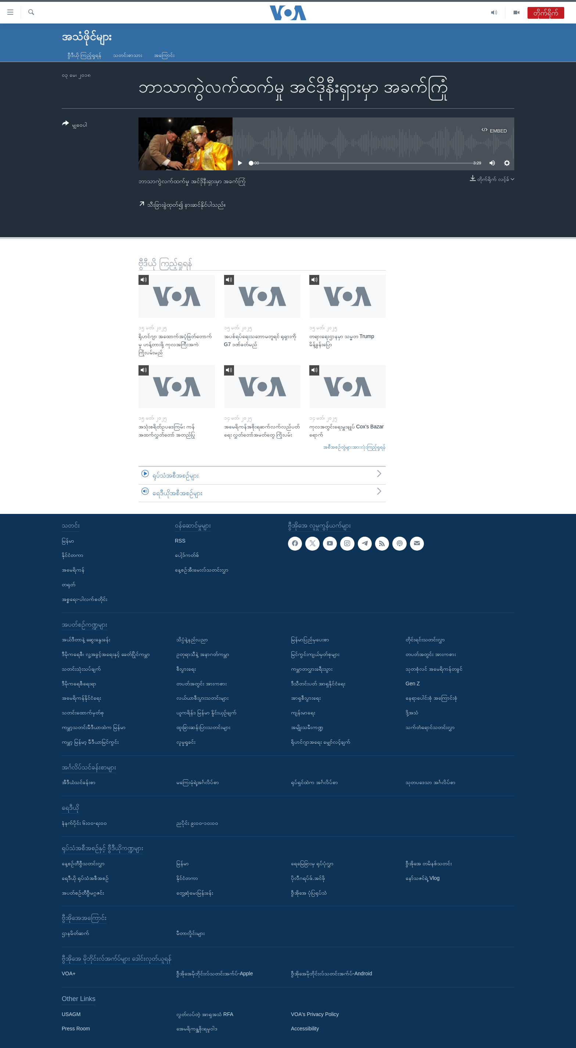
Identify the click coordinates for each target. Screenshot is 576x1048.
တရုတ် (68, 584)
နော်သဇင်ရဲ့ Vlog (423, 878)
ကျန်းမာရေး (303, 712)
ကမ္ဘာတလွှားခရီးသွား (311, 668)
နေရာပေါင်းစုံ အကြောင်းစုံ (431, 698)
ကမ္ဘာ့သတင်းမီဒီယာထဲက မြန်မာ (94, 727)
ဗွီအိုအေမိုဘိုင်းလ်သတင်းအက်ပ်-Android (331, 973)
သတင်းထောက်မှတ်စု (83, 712)
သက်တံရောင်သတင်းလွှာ (430, 727)
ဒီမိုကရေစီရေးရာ (79, 683)
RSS (180, 540)
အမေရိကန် (73, 570)
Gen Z (413, 683)
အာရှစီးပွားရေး (306, 698)
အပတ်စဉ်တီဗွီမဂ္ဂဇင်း (83, 892)
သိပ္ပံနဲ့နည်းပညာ (192, 639)
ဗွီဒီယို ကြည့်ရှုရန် (84, 55)
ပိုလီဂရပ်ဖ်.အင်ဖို (308, 878)
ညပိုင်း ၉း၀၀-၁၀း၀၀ (197, 823)
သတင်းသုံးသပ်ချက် (81, 668)
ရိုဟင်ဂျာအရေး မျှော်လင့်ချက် (320, 741)
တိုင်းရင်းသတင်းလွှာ (425, 639)
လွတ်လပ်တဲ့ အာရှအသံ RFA (204, 1014)
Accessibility (305, 1028)
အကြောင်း (164, 55)
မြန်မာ (68, 540)
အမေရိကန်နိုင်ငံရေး (81, 698)
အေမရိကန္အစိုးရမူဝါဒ (196, 1028)
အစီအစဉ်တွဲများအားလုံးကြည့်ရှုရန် (354, 447)
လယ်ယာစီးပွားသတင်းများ (202, 698)
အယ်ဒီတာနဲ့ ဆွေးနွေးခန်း (86, 639)
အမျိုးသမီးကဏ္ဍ (307, 727)
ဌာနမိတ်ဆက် (75, 933)
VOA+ (69, 973)
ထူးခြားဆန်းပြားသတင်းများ (203, 727)
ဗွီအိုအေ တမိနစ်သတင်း (429, 863)
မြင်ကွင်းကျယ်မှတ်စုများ (315, 654)
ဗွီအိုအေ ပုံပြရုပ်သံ (309, 892)
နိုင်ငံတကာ (72, 555)
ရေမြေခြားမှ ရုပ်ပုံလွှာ (312, 863)
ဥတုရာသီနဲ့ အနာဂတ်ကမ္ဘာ (202, 654)
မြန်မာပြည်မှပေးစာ (310, 639)
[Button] (74, 125)
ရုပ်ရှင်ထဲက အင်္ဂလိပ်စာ (314, 782)
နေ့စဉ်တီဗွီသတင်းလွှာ (83, 863)
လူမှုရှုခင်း (185, 741)
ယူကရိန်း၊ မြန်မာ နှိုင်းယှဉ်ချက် (206, 712)
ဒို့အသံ (412, 712)
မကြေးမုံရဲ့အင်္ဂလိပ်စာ (197, 782)
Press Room (76, 1028)
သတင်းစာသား (127, 55)
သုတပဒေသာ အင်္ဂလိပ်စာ (431, 782)
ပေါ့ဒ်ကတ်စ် (187, 555)
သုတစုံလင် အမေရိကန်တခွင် (434, 668)
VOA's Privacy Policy (315, 1014)
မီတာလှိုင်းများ (190, 933)
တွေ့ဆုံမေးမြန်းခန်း (194, 892)
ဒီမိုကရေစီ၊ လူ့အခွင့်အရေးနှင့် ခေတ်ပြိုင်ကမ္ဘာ (106, 654)
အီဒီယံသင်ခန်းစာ (79, 782)
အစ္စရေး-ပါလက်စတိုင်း (84, 599)
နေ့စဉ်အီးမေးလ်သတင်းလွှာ (201, 570)
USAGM (71, 1014)
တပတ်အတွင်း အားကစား (201, 683)
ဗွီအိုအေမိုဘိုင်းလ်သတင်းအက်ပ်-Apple (214, 973)
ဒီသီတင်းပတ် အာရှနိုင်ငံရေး (318, 683)
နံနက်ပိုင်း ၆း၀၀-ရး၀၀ (84, 823)
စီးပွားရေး (186, 668)
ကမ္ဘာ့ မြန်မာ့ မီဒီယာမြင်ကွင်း (90, 741)
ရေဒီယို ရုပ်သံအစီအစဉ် (85, 878)
